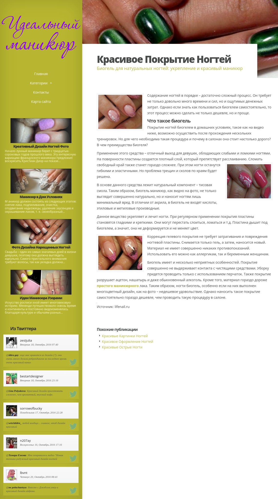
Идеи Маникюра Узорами (41, 298)
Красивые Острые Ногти (122, 347)
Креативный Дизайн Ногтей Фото (41, 146)
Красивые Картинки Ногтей (125, 336)
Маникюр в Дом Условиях (41, 196)
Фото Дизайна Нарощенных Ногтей (41, 247)
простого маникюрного (118, 285)
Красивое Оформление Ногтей (127, 341)
